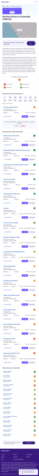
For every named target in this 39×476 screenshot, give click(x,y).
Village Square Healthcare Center (11, 353)
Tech (2, 459)
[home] (5, 2)
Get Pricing (31, 43)
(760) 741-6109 (7, 232)
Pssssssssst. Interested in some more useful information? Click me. (28, 472)
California (7, 6)
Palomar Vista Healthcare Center (11, 295)
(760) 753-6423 (7, 261)
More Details (32, 116)
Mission (3, 457)
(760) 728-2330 (7, 275)
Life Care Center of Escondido (10, 222)
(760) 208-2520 (7, 145)
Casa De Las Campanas (9, 179)
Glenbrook (6, 208)
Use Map (19, 30)
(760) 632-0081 (7, 174)
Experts (15, 454)
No (22, 125)
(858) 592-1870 (7, 188)
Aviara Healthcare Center (9, 309)
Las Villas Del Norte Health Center (11, 193)
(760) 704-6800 (7, 217)
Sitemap (28, 457)
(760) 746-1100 (7, 333)
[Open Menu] (37, 2)
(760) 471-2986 (7, 362)
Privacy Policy (29, 454)
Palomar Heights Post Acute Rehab (11, 324)
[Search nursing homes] (34, 2)
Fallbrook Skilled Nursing (9, 266)
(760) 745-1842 (7, 246)
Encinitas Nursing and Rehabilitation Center (14, 251)
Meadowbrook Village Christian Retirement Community (16, 150)
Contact (3, 454)
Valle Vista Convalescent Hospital (11, 237)
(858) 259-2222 (7, 348)
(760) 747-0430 (7, 290)
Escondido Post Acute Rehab (10, 280)
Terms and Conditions (19, 459)
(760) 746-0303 (7, 304)
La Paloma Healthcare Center (10, 107)
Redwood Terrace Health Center (11, 135)
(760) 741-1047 (7, 203)
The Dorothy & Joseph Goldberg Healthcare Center (15, 164)
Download (12, 12)
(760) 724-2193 (7, 116)
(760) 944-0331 (7, 319)
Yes (16, 125)
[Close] (36, 472)
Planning (16, 457)
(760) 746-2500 (7, 159)
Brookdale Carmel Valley (9, 338)
